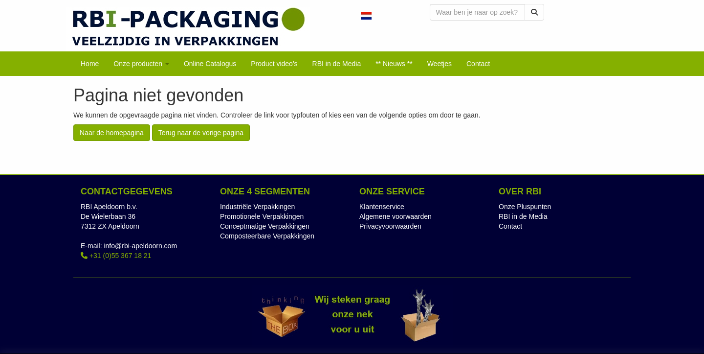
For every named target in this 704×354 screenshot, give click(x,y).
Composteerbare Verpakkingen (267, 236)
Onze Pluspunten (525, 207)
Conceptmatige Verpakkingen (264, 226)
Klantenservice (381, 207)
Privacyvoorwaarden (390, 226)
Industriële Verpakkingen (257, 207)
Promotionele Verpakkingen (262, 216)
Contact (510, 226)
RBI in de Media (523, 216)
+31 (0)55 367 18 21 (116, 256)
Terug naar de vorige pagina (200, 133)
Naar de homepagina (112, 133)
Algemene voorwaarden (395, 216)
